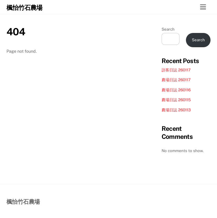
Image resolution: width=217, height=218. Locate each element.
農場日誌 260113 (176, 110)
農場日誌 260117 (176, 80)
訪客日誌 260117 (176, 70)
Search (168, 29)
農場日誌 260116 (176, 90)
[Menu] (203, 7)
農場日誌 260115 (176, 100)
